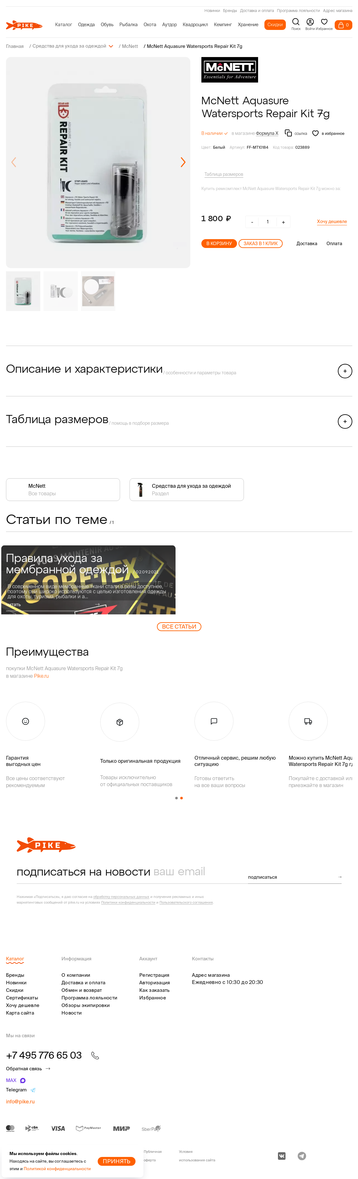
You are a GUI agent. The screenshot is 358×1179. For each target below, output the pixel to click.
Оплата (334, 243)
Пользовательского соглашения (186, 902)
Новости (71, 1012)
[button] (183, 162)
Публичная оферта (153, 1155)
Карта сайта (20, 1012)
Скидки (275, 24)
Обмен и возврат (81, 989)
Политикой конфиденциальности (57, 1168)
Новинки (212, 11)
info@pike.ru (20, 1101)
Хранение (248, 24)
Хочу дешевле (332, 221)
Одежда (86, 24)
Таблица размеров (224, 173)
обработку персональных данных (121, 896)
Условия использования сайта (197, 1155)
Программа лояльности (298, 11)
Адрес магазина (337, 11)
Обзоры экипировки (85, 1005)
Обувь (107, 24)
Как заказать (154, 989)
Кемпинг (223, 24)
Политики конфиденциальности (128, 902)
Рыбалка (128, 24)
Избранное (152, 997)
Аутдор (169, 24)
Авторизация (154, 982)
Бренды (230, 11)
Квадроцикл (195, 24)
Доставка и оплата (257, 11)
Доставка (307, 243)
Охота (150, 24)
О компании (75, 974)
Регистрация (154, 974)
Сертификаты (22, 997)
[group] (98, 162)
